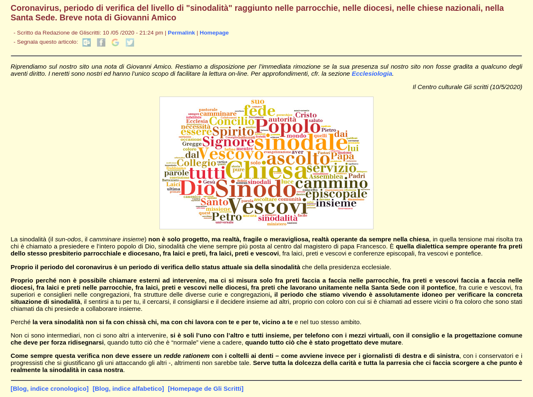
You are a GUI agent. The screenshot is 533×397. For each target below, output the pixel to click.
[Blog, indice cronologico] (50, 388)
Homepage (214, 33)
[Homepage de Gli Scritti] (205, 388)
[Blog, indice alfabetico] (128, 388)
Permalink (181, 33)
